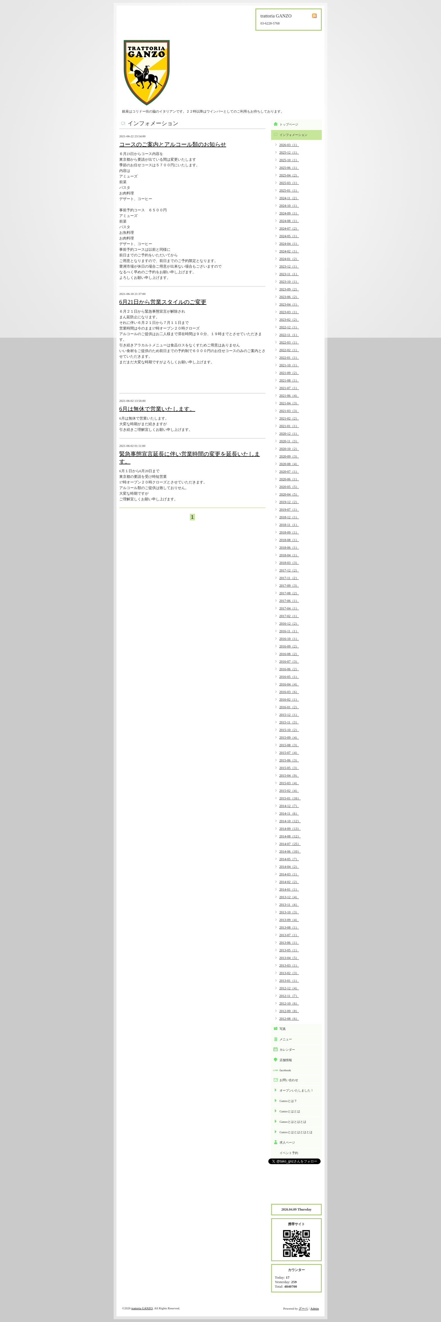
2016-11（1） (289, 631)
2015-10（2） (289, 730)
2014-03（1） (289, 874)
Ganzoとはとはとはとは (296, 1132)
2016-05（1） (289, 677)
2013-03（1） (289, 965)
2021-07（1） (289, 388)
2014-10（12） (290, 821)
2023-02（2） (289, 320)
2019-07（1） (289, 510)
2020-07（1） (289, 472)
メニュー (286, 1039)
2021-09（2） (289, 373)
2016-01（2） (289, 707)
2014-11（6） (289, 813)
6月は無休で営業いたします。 (157, 409)
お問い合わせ (289, 1080)
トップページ (289, 124)
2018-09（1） (289, 532)
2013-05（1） (289, 950)
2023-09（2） (289, 289)
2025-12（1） (289, 152)
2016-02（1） (289, 700)
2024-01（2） (289, 259)
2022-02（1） (289, 350)
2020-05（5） (289, 487)
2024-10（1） (289, 206)
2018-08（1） (289, 540)
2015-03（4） (289, 783)
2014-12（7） (289, 806)
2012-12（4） (289, 988)
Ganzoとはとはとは (293, 1121)
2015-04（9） (289, 775)
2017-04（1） (289, 608)
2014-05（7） (289, 859)
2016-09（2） (289, 646)
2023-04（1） (289, 304)
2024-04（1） (289, 244)
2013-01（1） (289, 981)
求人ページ (287, 1142)
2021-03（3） (289, 411)
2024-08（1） (289, 221)
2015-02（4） (289, 791)
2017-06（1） (289, 601)
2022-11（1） (289, 335)
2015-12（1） (289, 715)
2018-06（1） (289, 548)
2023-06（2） (289, 297)
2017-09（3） (289, 586)
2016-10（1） (289, 639)
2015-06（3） (289, 760)
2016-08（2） (289, 654)
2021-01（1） (289, 426)
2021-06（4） (289, 396)
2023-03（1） (289, 312)
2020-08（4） (289, 464)
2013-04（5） (289, 958)
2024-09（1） (289, 213)
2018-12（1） (289, 517)
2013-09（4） (289, 920)
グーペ (303, 1308)
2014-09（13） (290, 829)
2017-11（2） (289, 578)
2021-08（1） (289, 380)
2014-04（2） (289, 867)
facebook (285, 1070)
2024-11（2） (289, 198)
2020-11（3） (289, 441)
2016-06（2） (289, 669)
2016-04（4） (289, 684)
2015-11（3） (289, 722)
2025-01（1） (289, 190)
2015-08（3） (289, 745)
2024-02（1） (289, 251)
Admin (314, 1308)
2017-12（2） (289, 570)
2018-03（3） (289, 563)
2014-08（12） (290, 836)
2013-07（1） (289, 935)
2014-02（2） (289, 882)
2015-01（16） (290, 798)
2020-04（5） (289, 494)
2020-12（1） (289, 434)
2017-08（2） (289, 593)
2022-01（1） (289, 358)
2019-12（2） (289, 502)
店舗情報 (286, 1060)
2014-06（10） (290, 851)
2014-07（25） (290, 844)
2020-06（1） (289, 479)
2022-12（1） (289, 327)
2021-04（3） (289, 403)
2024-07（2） (289, 228)
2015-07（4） (289, 753)
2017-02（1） (289, 616)
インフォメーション (293, 134)
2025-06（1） (289, 168)
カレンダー (287, 1049)
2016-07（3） (289, 662)
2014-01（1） (289, 889)
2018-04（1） (289, 555)
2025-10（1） (289, 160)
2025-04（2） (289, 175)
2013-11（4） (289, 905)
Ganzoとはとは (290, 1111)
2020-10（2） (289, 449)
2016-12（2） (289, 624)
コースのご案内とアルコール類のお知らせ (172, 144)
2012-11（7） (289, 996)
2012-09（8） (289, 1011)
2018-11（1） (289, 525)
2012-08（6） (289, 1019)
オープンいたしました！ (297, 1090)
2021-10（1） (289, 365)
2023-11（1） (289, 274)
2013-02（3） (289, 973)
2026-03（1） (289, 145)
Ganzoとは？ (288, 1101)
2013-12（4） (289, 897)
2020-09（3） (289, 456)
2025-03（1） (289, 183)
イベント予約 (289, 1153)
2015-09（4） (289, 738)
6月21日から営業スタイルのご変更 (162, 302)
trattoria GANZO (142, 1308)
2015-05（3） (289, 768)
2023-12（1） (289, 266)
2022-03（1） (289, 342)
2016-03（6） (289, 692)
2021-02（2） (289, 418)
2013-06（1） (289, 943)
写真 (283, 1028)
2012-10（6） (289, 1003)
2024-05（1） (289, 236)
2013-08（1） (289, 927)
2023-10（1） (289, 282)
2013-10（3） (289, 912)
